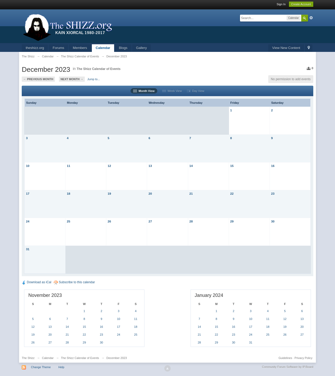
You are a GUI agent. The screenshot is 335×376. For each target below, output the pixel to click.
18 (68, 193)
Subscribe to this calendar (74, 282)
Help (61, 367)
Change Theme (41, 367)
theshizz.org (35, 48)
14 (191, 165)
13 (150, 165)
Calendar (103, 48)
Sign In (281, 4)
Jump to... (93, 79)
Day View (195, 90)
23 (273, 193)
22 (232, 193)
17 (27, 193)
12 (109, 165)
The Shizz (28, 357)
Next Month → (71, 79)
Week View (172, 90)
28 (191, 221)
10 (27, 165)
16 (273, 165)
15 (232, 165)
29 (232, 221)
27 (150, 221)
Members (80, 48)
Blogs (123, 48)
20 (150, 193)
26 (109, 221)
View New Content (286, 48)
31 (27, 249)
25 (68, 221)
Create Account (301, 4)
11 (68, 165)
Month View (143, 90)
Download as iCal (36, 282)
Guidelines (285, 357)
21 (191, 193)
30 (273, 221)
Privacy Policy (303, 357)
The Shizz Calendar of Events (98, 69)
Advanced (311, 18)
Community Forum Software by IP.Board (287, 366)
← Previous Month (38, 79)
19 (109, 193)
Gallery (141, 48)
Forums (58, 48)
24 (27, 221)
